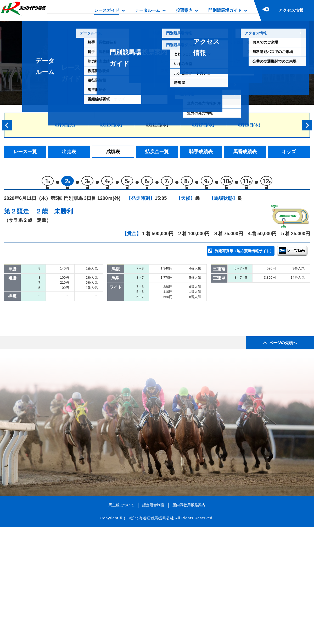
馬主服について (121, 615)
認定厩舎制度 (153, 615)
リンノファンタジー (67, 309)
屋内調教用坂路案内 (188, 615)
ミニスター (58, 365)
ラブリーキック (62, 320)
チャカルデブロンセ (67, 298)
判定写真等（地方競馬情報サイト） (244, 253)
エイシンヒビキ (62, 342)
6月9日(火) (65, 125)
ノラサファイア (62, 353)
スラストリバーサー (67, 287)
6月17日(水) (203, 125)
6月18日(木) (249, 125)
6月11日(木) (157, 125)
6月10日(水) (111, 125)
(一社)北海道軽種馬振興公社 (149, 628)
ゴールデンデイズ (64, 331)
